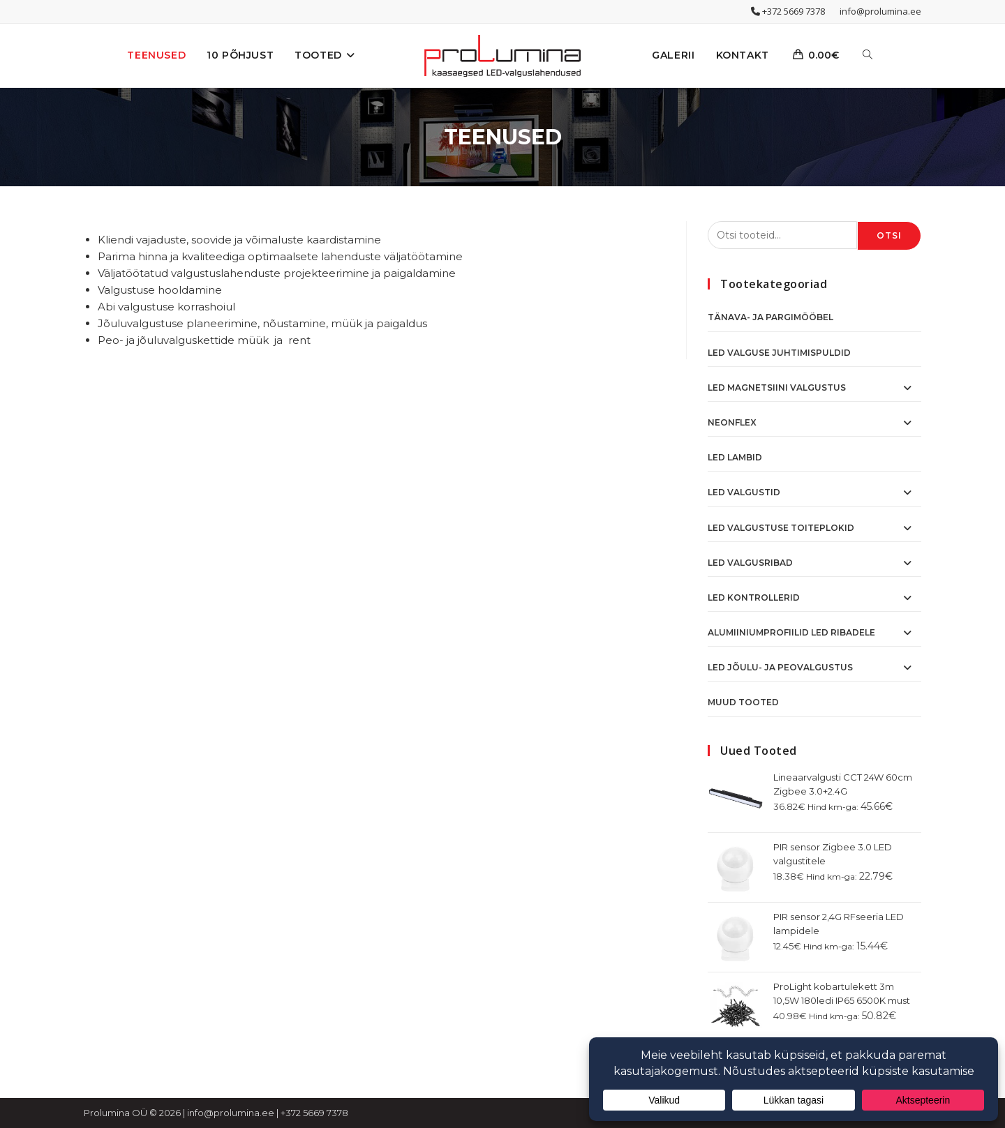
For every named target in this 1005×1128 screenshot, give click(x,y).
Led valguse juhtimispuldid (779, 352)
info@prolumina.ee (880, 11)
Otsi (889, 235)
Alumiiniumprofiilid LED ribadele (791, 632)
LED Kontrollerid (754, 597)
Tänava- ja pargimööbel (770, 317)
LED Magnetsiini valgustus (777, 387)
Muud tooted (743, 702)
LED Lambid (735, 457)
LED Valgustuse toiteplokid (781, 527)
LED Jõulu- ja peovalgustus (780, 667)
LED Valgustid (744, 492)
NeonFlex (732, 422)
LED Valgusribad (750, 562)
